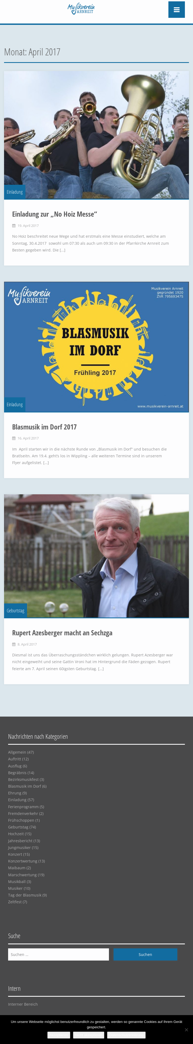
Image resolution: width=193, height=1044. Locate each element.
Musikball (17, 881)
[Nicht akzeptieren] (186, 1029)
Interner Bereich (23, 1004)
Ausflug (15, 765)
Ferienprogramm (23, 806)
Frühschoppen (21, 820)
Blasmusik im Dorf (24, 786)
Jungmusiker (19, 847)
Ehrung (14, 792)
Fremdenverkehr (23, 813)
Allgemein (17, 752)
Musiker (15, 888)
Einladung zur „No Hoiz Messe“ (54, 214)
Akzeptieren (58, 1035)
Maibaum (16, 867)
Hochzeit (16, 833)
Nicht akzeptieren (88, 1035)
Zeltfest (15, 901)
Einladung (15, 192)
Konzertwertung (22, 861)
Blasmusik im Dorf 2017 (44, 427)
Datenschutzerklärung (126, 1035)
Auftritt (14, 758)
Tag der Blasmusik (24, 895)
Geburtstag (15, 610)
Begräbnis (17, 772)
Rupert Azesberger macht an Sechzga (62, 632)
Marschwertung (22, 874)
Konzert (15, 854)
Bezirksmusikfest (23, 779)
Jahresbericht (20, 840)
